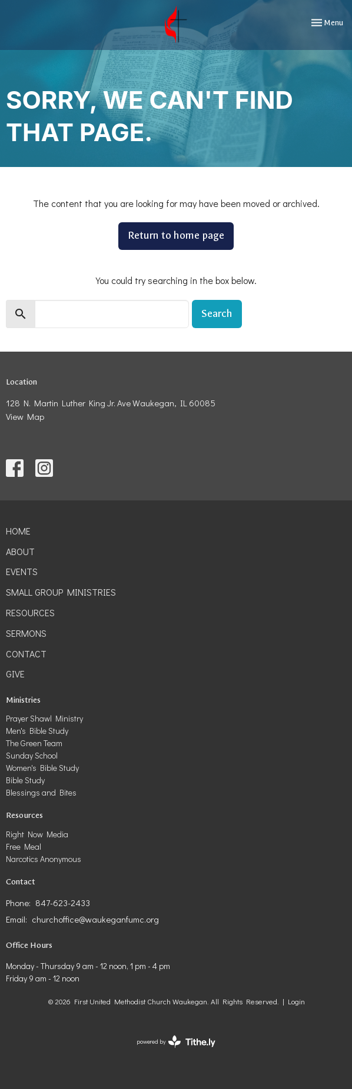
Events (22, 571)
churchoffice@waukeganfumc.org (95, 919)
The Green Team (34, 743)
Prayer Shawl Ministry (44, 718)
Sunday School (32, 755)
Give (15, 673)
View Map (25, 416)
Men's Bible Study (37, 730)
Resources (30, 612)
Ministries (23, 700)
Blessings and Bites (41, 792)
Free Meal (23, 846)
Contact (26, 653)
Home (18, 531)
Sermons (26, 633)
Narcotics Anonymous (43, 858)
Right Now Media (37, 834)
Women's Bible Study (42, 767)
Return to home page (176, 235)
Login (296, 1001)
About (20, 551)
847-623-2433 (62, 902)
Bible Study (25, 780)
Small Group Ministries (61, 592)
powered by (176, 1041)
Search (217, 314)
